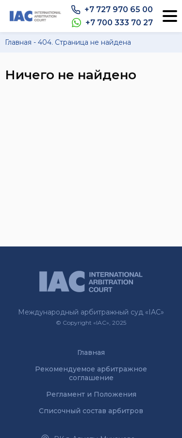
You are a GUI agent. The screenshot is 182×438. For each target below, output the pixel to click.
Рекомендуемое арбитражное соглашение (91, 373)
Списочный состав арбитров (91, 410)
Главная (91, 352)
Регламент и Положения (91, 394)
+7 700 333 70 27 (119, 22)
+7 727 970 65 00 (118, 9)
